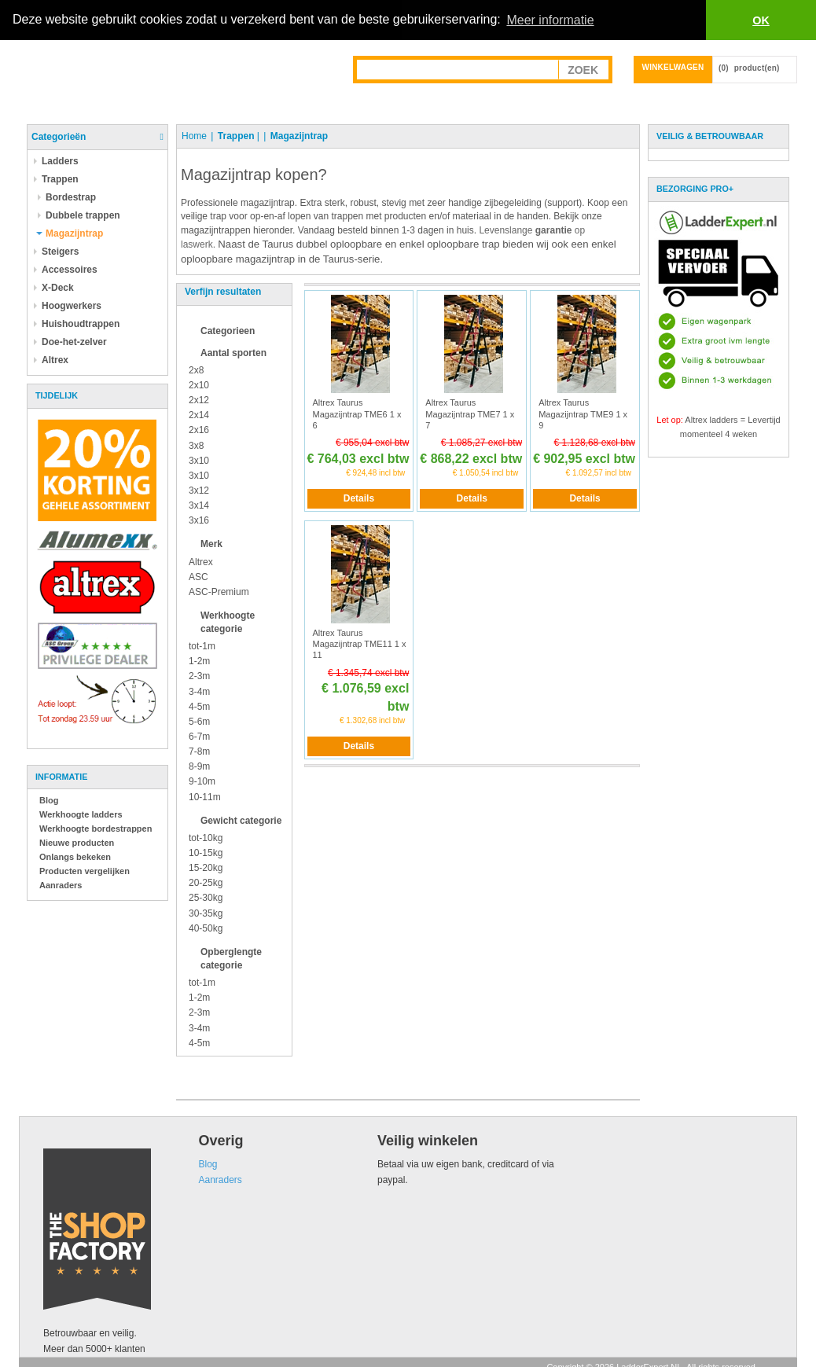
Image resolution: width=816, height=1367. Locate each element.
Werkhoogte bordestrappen (95, 827)
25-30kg (205, 897)
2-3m (199, 676)
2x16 (199, 429)
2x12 (199, 400)
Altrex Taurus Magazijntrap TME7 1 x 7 (469, 414)
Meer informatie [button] (550, 20)
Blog (48, 799)
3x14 (199, 505)
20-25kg (205, 882)
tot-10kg (205, 837)
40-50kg (205, 927)
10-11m (205, 796)
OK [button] (761, 20)
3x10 (199, 459)
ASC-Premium (219, 591)
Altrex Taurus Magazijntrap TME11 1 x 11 (359, 643)
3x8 (196, 444)
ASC (198, 576)
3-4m (199, 690)
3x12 (199, 489)
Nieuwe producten (76, 842)
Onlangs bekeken (75, 856)
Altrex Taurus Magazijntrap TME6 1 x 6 (357, 414)
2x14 (199, 415)
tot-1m (202, 646)
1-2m (199, 661)
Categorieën (58, 135)
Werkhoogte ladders (81, 813)
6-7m (199, 736)
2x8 (196, 369)
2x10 (199, 384)
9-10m (202, 781)
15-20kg (205, 867)
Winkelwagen (673, 66)
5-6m (199, 720)
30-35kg (205, 912)
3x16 (199, 520)
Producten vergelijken (84, 870)
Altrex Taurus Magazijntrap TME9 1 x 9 (582, 414)
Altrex (201, 561)
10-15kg (205, 852)
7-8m (199, 751)
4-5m (199, 705)
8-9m (199, 766)
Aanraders (60, 884)
